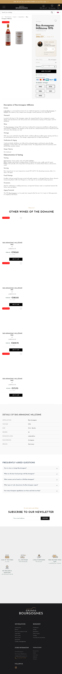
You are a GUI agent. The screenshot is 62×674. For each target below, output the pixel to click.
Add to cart (46, 71)
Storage (34, 629)
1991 (50, 91)
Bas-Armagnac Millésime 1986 (12, 334)
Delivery (16, 629)
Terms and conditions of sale (20, 631)
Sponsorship (17, 640)
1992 (40, 96)
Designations (35, 631)
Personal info (35, 651)
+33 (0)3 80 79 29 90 (7, 574)
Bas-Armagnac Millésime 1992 (12, 380)
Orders (34, 653)
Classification (35, 627)
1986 (40, 91)
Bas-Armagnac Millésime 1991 (12, 289)
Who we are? (17, 638)
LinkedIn (19, 669)
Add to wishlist (56, 21)
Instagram (16, 669)
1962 (40, 87)
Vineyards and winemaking (38, 638)
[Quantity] (49, 66)
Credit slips (35, 655)
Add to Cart (15, 259)
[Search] (27, 12)
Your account (37, 648)
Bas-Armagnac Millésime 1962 (12, 244)
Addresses (34, 657)
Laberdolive (41, 31)
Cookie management (20, 642)
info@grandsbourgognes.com (20, 658)
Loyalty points (17, 627)
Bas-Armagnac (50, 111)
